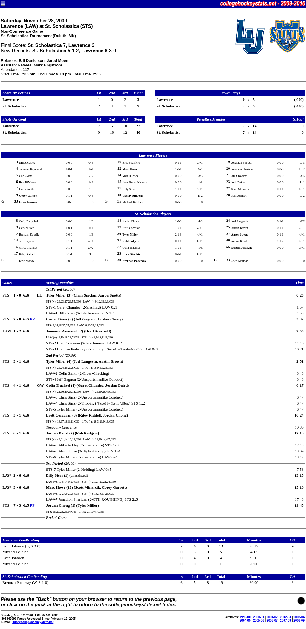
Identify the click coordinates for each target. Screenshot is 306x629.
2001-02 (272, 617)
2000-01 (258, 617)
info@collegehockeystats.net (32, 622)
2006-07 (272, 620)
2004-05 (245, 620)
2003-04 (299, 617)
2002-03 (285, 617)
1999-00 (245, 617)
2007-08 (285, 620)
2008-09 (299, 620)
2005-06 (258, 620)
